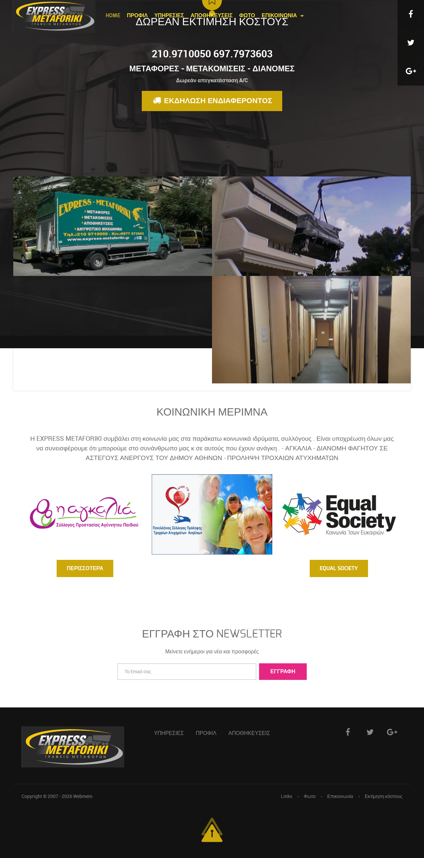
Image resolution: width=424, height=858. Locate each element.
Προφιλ (206, 733)
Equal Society (339, 568)
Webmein (82, 796)
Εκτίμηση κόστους (383, 796)
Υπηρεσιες (169, 733)
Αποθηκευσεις (249, 733)
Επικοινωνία (340, 796)
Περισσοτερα (85, 568)
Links (286, 796)
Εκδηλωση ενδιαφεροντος (211, 100)
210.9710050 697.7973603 (212, 53)
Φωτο (310, 796)
